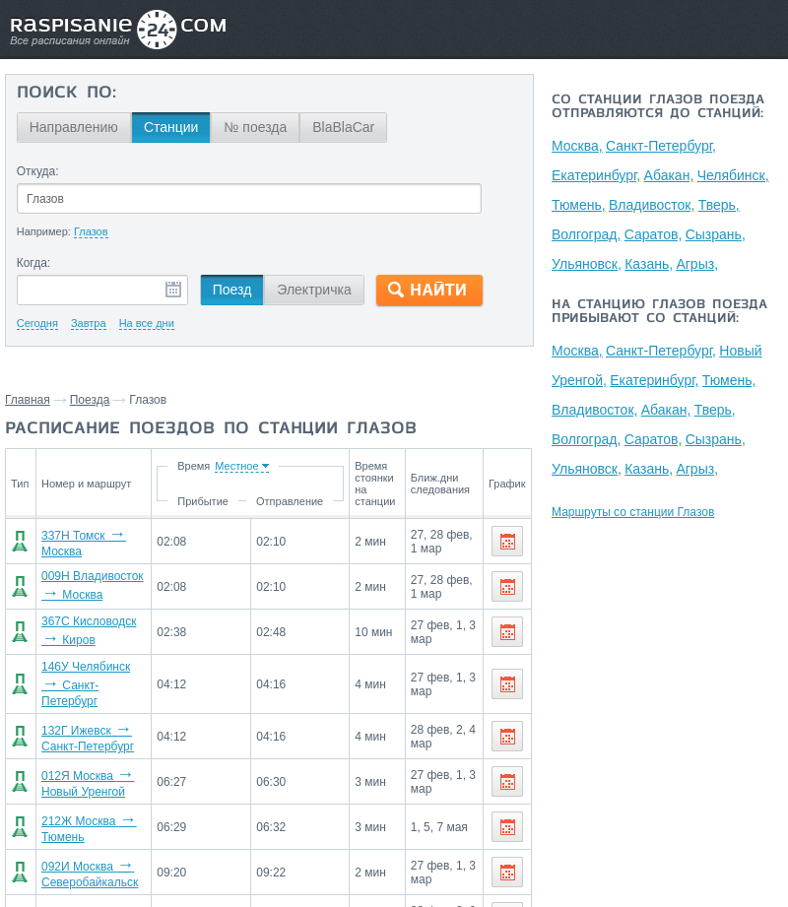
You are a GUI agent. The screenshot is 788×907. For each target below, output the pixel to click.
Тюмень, (579, 205)
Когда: (34, 263)
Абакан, (669, 175)
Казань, (648, 264)
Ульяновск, (587, 264)
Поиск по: (66, 93)
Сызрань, (716, 234)
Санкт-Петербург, (661, 146)
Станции (171, 127)
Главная (27, 400)
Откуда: (38, 171)
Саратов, (653, 234)
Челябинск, (733, 175)
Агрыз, (698, 264)
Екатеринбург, (596, 175)
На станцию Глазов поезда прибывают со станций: (659, 312)
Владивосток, (651, 205)
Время (197, 466)
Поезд (232, 289)
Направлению (74, 127)
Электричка (314, 289)
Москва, (577, 146)
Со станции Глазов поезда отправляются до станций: (658, 107)
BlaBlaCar (343, 127)
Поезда (90, 400)
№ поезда (255, 127)
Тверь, (719, 205)
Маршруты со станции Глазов (633, 512)
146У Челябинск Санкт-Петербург (85, 684)
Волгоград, (586, 234)
